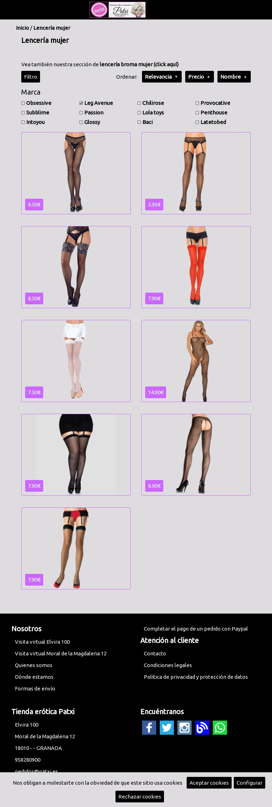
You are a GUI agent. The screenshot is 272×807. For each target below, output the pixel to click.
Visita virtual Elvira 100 (42, 642)
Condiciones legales (168, 665)
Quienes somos (33, 665)
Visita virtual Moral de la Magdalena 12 (61, 653)
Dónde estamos (34, 677)
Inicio (22, 28)
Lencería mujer (51, 28)
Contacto (155, 653)
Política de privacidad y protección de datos (196, 677)
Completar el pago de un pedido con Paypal (196, 629)
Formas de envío (35, 688)
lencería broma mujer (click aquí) (139, 64)
